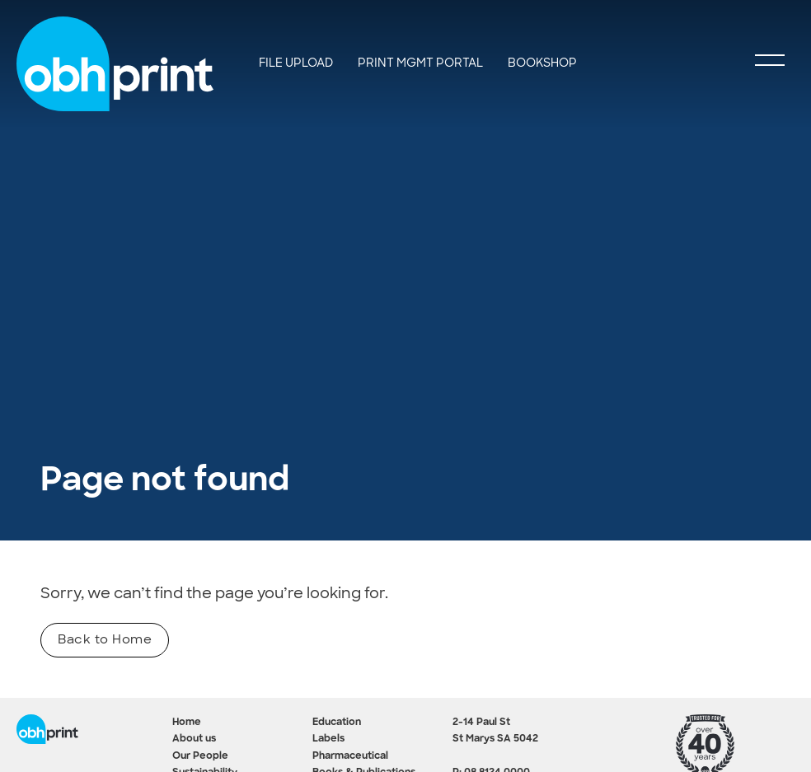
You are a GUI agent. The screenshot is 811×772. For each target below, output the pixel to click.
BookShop (542, 62)
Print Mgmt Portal (420, 62)
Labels (328, 739)
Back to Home (105, 639)
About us (194, 739)
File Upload (296, 62)
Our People (200, 756)
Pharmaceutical (350, 756)
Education (336, 723)
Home (186, 723)
